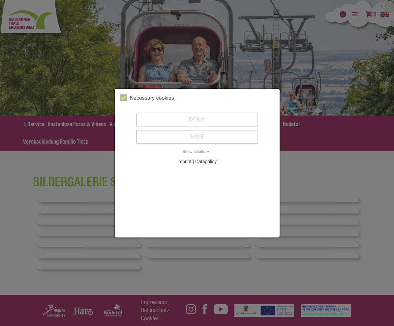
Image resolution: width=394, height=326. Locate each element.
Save (197, 136)
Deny (197, 119)
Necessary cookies (147, 97)
